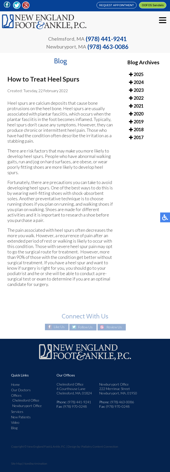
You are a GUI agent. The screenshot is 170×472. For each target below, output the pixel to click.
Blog (14, 428)
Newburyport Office (27, 406)
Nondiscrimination (35, 463)
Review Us (114, 327)
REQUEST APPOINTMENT (116, 5)
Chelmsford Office (25, 400)
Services (17, 411)
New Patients (21, 417)
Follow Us (85, 327)
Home (15, 384)
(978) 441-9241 (106, 38)
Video (15, 422)
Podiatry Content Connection (99, 446)
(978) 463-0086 (107, 46)
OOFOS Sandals (153, 5)
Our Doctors (21, 390)
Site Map (16, 463)
